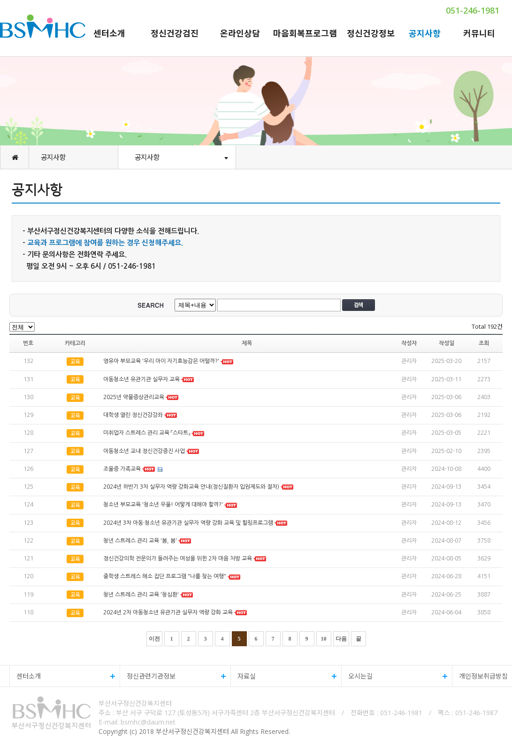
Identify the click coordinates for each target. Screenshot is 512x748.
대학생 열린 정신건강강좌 (133, 415)
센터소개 (109, 33)
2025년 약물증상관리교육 (134, 397)
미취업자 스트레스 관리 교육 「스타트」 (146, 433)
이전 (154, 638)
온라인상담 (240, 33)
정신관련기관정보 (173, 676)
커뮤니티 (479, 33)
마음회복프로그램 (305, 33)
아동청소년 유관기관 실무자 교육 (141, 379)
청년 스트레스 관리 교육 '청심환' (141, 594)
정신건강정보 (371, 33)
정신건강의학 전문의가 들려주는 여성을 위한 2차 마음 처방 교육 (177, 558)
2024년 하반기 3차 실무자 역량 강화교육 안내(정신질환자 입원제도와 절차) (191, 487)
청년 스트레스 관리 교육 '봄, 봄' (140, 541)
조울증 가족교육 (122, 469)
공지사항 (425, 33)
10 (324, 638)
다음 (341, 638)
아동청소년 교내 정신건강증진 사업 (144, 451)
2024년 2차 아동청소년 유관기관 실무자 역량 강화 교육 (168, 612)
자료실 (283, 676)
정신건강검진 (175, 33)
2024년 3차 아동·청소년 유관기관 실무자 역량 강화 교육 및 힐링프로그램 (188, 523)
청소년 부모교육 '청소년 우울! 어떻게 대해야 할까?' (163, 505)
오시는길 (394, 676)
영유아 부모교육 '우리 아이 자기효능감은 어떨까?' (161, 361)
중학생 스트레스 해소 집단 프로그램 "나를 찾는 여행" (164, 577)
